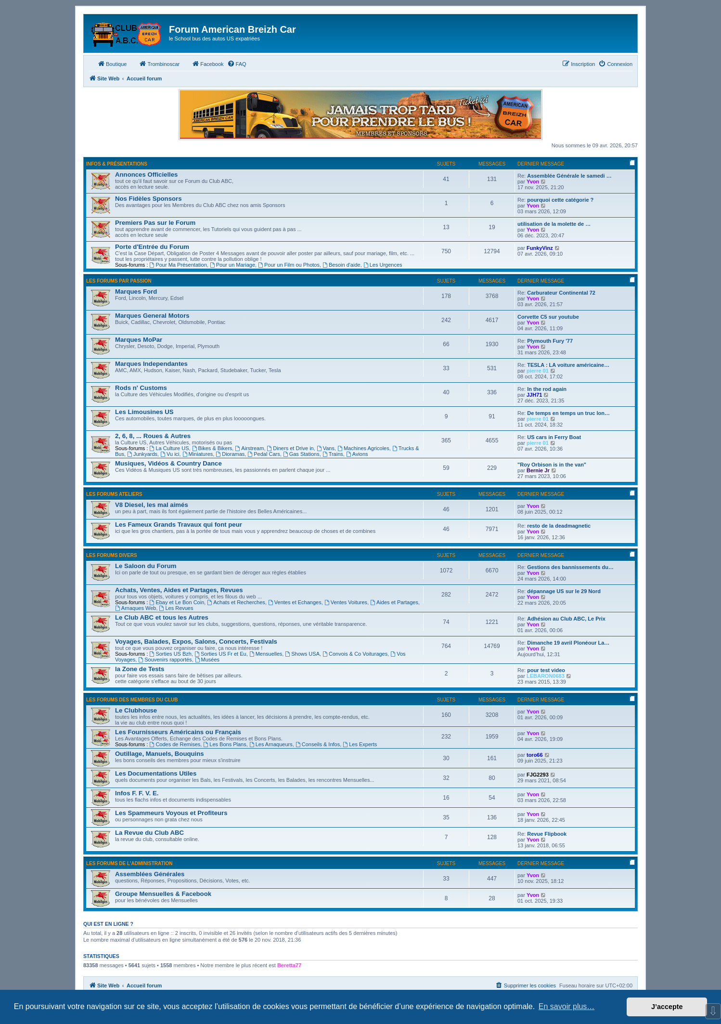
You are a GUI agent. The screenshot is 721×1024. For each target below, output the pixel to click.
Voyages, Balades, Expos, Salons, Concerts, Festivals (196, 641)
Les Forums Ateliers (114, 494)
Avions (357, 454)
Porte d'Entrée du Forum (152, 246)
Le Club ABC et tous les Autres (161, 617)
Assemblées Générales (149, 874)
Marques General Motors (152, 315)
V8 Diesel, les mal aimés (151, 504)
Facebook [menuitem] (207, 63)
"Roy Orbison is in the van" (551, 464)
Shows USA (302, 654)
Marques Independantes (151, 363)
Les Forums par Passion (119, 281)
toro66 (535, 755)
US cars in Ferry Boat (554, 437)
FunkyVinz (540, 248)
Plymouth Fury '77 (550, 341)
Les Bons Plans (224, 744)
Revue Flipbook (546, 834)
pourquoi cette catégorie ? (560, 200)
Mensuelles (265, 654)
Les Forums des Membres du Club (132, 699)
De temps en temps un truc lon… (568, 413)
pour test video (546, 670)
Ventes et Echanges (295, 602)
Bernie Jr (538, 470)
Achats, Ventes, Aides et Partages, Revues (179, 590)
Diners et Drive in (290, 448)
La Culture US (169, 448)
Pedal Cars (263, 454)
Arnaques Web (135, 608)
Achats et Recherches (236, 602)
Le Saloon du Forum (145, 566)
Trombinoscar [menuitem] (159, 63)
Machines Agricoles (363, 448)
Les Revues (176, 608)
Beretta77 (289, 965)
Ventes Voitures (345, 602)
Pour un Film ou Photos (289, 265)
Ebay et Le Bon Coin (177, 602)
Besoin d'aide (341, 265)
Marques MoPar (138, 339)
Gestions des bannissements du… (570, 567)
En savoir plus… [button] (567, 1006)
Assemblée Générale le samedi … (569, 176)
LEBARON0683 (546, 676)
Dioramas (230, 454)
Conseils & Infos (318, 744)
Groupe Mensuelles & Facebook (163, 893)
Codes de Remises (175, 744)
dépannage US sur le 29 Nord (564, 591)
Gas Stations (301, 454)
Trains (332, 454)
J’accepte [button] (667, 1007)
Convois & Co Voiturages (354, 654)
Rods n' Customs (141, 387)
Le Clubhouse (136, 710)
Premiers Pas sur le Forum (155, 222)
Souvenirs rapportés (165, 659)
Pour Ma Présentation (178, 265)
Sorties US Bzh (171, 654)
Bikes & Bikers (212, 448)
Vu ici (169, 454)
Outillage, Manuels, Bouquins (159, 753)
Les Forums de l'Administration (129, 863)
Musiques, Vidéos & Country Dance (168, 463)
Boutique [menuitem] (112, 63)
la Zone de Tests (139, 669)
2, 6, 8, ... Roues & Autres (153, 436)
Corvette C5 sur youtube (548, 317)
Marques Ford (136, 291)
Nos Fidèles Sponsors (148, 198)
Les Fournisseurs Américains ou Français (178, 732)
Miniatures (197, 454)
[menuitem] (236, 64)
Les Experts (360, 744)
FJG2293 (538, 775)
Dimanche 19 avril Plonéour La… (568, 643)
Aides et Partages (394, 602)
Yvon (533, 181)
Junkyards (142, 454)
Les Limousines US (144, 411)
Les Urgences (382, 265)
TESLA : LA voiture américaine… (568, 365)
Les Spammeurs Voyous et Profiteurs (171, 813)
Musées (207, 659)
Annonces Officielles (146, 174)
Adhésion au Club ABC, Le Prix (566, 619)
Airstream (249, 448)
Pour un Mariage (232, 265)
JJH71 (534, 395)
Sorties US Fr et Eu (220, 654)
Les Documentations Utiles (155, 773)
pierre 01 (538, 371)
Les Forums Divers (111, 555)
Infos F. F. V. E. (136, 793)
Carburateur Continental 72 (561, 293)
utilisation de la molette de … (554, 224)
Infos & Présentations (116, 164)
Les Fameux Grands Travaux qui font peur (178, 524)
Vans (326, 448)
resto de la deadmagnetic (559, 526)
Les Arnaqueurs (271, 744)
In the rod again (546, 389)
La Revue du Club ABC (149, 832)
